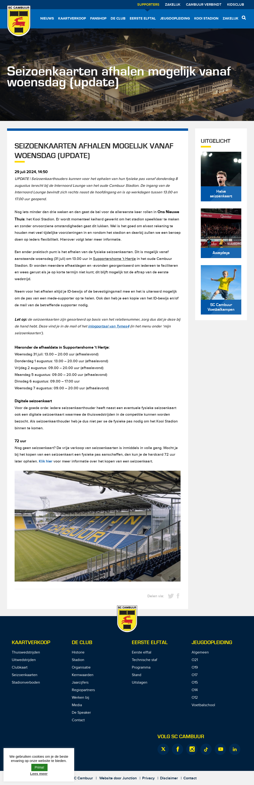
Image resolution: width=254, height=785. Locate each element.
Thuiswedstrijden (26, 652)
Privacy (148, 778)
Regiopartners (83, 690)
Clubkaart (20, 667)
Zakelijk (172, 5)
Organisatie (81, 667)
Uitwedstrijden (24, 660)
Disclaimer (169, 778)
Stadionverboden (26, 682)
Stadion (78, 660)
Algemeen (200, 652)
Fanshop (98, 18)
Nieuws (47, 18)
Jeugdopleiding (175, 18)
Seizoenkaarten (24, 675)
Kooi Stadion (206, 18)
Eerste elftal (143, 18)
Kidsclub (235, 5)
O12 (195, 697)
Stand (136, 675)
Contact (78, 720)
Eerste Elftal (150, 643)
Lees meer (39, 774)
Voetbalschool (203, 705)
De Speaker (81, 712)
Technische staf (144, 660)
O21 (195, 660)
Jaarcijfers (80, 682)
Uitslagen (139, 682)
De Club (118, 18)
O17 (195, 675)
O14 (195, 690)
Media (77, 705)
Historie (78, 652)
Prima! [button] (39, 767)
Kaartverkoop (72, 18)
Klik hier (45, 461)
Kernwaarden (82, 675)
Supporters (148, 5)
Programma (141, 667)
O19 (195, 667)
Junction (129, 778)
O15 (195, 682)
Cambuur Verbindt (204, 5)
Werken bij (80, 697)
